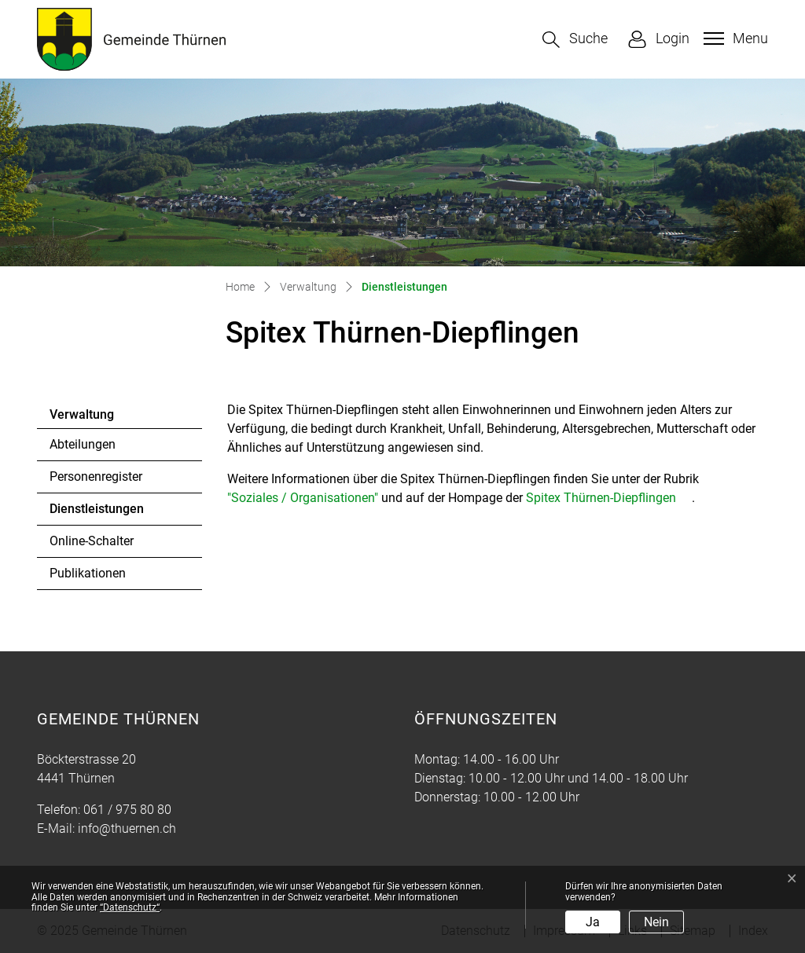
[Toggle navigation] (734, 38)
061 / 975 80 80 (127, 809)
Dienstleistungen (96, 513)
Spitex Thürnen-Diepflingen (601, 497)
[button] (575, 40)
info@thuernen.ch (127, 828)
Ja (593, 922)
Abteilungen (83, 444)
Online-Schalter (92, 540)
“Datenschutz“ (130, 907)
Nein (656, 922)
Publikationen (88, 573)
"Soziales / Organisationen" (302, 497)
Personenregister (96, 476)
